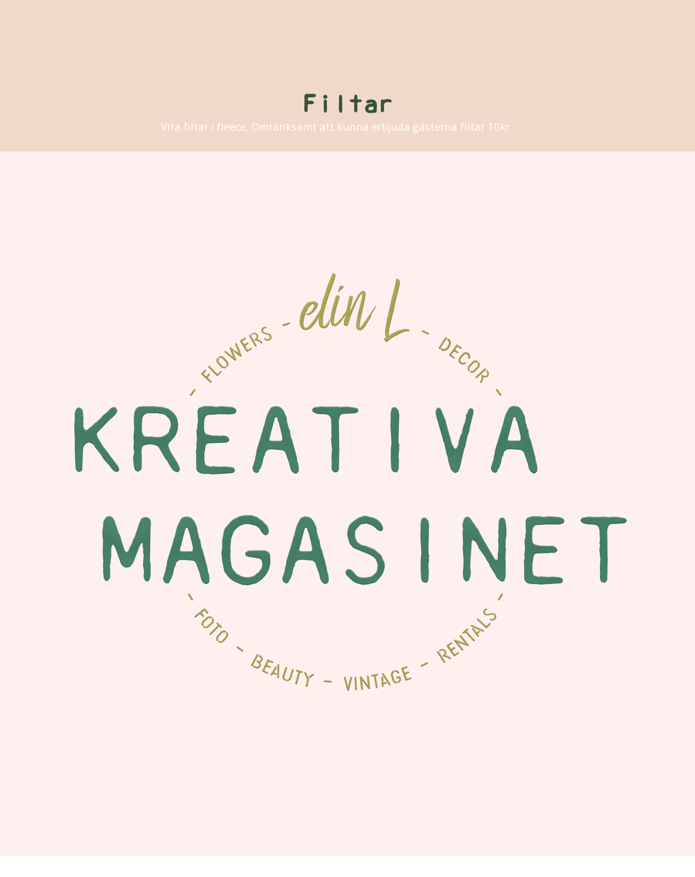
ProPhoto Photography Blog (423, 866)
